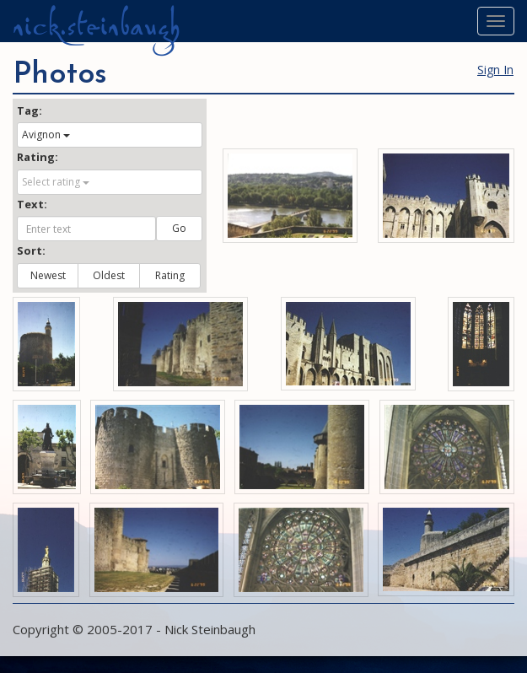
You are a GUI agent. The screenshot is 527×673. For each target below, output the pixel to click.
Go (179, 228)
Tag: (29, 110)
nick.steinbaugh (96, 26)
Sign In (495, 70)
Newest (48, 275)
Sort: (31, 250)
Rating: (37, 156)
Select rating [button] (55, 182)
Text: (32, 204)
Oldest (109, 275)
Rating (170, 275)
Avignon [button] (46, 134)
